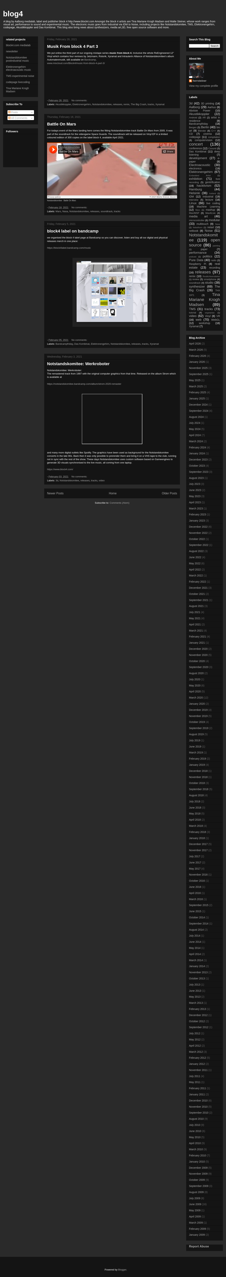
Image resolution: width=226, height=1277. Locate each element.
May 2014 (194, 947)
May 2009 (194, 1210)
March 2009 (196, 1222)
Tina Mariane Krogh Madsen (204, 299)
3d (57, 480)
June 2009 (195, 1204)
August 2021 (196, 606)
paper (204, 249)
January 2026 (197, 361)
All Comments (17, 118)
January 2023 (197, 520)
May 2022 (194, 563)
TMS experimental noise (20, 75)
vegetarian (210, 313)
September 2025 (198, 374)
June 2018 (195, 807)
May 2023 (194, 496)
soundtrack (107, 211)
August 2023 (196, 477)
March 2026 (196, 349)
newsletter (12, 51)
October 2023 (197, 465)
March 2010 (196, 1149)
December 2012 (198, 1015)
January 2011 (197, 1094)
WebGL (215, 319)
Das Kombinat (82, 343)
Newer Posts (55, 493)
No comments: (80, 100)
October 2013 (197, 978)
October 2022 (197, 539)
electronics (195, 168)
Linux (192, 203)
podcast (192, 257)
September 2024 (198, 410)
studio (209, 282)
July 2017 (194, 856)
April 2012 (195, 1045)
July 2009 (194, 1198)
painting (216, 246)
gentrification (212, 182)
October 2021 (197, 593)
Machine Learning (208, 206)
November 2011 (198, 1070)
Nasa (65, 211)
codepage (195, 136)
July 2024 (194, 422)
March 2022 (196, 575)
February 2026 (197, 355)
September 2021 (198, 600)
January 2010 (197, 1161)
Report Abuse (199, 1246)
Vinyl (207, 316)
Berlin (205, 127)
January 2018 (197, 838)
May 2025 (194, 380)
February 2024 (197, 447)
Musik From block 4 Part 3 (72, 46)
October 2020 (197, 661)
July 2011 (194, 1076)
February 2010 (197, 1155)
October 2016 (197, 880)
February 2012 (197, 1057)
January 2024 (197, 453)
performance (198, 252)
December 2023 (198, 459)
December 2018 (198, 770)
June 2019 (195, 746)
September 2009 (198, 1185)
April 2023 (195, 502)
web (198, 319)
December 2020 (198, 648)
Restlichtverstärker (211, 276)
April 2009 (195, 1216)
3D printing (207, 103)
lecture (209, 199)
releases (117, 104)
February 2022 (197, 581)
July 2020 (194, 679)
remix (126, 104)
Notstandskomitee (102, 104)
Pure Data (196, 260)
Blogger (122, 1269)
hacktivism (204, 185)
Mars (58, 211)
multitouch (202, 223)
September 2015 (198, 905)
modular (214, 220)
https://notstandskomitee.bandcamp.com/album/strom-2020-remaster (84, 383)
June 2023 (195, 490)
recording (214, 267)
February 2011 (197, 1088)
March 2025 (196, 386)
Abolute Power (199, 110)
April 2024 (195, 435)
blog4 (13, 14)
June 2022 (195, 557)
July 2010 (194, 1124)
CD (191, 133)
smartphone (210, 279)
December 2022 (198, 526)
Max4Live (210, 213)
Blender (202, 131)
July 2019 (194, 740)
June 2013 (195, 990)
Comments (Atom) (119, 502)
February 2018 (197, 831)
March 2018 (196, 825)
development (198, 158)
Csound (212, 148)
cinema (207, 133)
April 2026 (195, 343)
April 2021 (195, 624)
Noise (209, 230)
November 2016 (198, 874)
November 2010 (198, 1106)
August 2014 (196, 929)
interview (193, 200)
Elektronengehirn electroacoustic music (18, 68)
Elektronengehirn (81, 104)
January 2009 (197, 1234)
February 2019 (197, 758)
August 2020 (196, 673)
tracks (151, 104)
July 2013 (194, 984)
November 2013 (198, 972)
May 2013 (194, 996)
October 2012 (197, 1021)
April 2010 (195, 1143)
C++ (213, 131)
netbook (193, 230)
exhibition (195, 179)
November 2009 (198, 1173)
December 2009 (198, 1167)
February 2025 (197, 392)
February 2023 (197, 514)
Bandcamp (90, 59)
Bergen (193, 127)
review (195, 279)
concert (196, 144)
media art (198, 216)
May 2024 (194, 429)
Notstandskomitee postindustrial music (17, 59)
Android (193, 117)
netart (210, 227)
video (102, 480)
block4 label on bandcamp (72, 231)
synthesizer (197, 286)
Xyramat (159, 104)
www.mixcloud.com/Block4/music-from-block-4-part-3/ (76, 63)
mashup (210, 209)
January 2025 (197, 398)
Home (113, 493)
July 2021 (194, 612)
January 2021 (197, 642)
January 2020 (197, 703)
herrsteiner (199, 80)
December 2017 (198, 844)
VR (218, 316)
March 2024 (196, 441)
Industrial (208, 196)
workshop (204, 323)
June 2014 (195, 941)
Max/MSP (194, 213)
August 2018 (196, 795)
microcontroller (197, 220)
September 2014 (198, 923)
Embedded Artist (200, 175)
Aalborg (194, 107)
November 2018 (198, 777)
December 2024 (198, 404)
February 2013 (197, 1008)
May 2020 (194, 685)
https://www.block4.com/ (60, 469)
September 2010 (198, 1112)
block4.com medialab (18, 45)
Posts (13, 112)
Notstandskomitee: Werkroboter (78, 363)
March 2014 (196, 960)
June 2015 (195, 911)
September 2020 (198, 667)
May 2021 (194, 618)
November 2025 (198, 367)
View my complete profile (203, 85)
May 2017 (194, 868)
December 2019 (198, 709)
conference (195, 148)
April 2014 (195, 954)
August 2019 (196, 734)
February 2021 (197, 636)
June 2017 (195, 862)
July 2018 (194, 801)
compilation (214, 137)
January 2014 (197, 966)
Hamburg (195, 189)
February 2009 (197, 1228)
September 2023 (198, 471)
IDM (191, 196)
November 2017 (198, 850)
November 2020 (198, 654)
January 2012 (197, 1063)
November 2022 (198, 532)
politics (207, 256)
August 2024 (196, 416)
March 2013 (196, 1002)
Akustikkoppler (63, 104)
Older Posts (169, 493)
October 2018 (197, 783)
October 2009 (197, 1179)
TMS (192, 309)
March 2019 (196, 752)
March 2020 (196, 697)
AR (204, 117)
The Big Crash (138, 104)
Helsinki (194, 193)
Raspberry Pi (197, 263)
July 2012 (194, 1033)
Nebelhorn (197, 227)
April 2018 (195, 819)
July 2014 (194, 935)
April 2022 (195, 569)
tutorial (192, 312)
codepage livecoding (18, 82)
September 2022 (198, 544)
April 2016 (195, 893)
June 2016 (195, 886)
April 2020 (195, 691)
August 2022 (196, 551)
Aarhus (212, 107)
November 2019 (198, 716)
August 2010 (196, 1118)
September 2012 (198, 1027)
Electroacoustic (199, 165)
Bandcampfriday (64, 343)
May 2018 (194, 813)
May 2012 (194, 1039)
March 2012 (196, 1051)
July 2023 (194, 483)
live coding (213, 203)
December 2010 (198, 1100)
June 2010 (195, 1131)
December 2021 (198, 587)
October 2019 (197, 721)
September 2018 (198, 789)
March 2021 (196, 630)
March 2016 (196, 899)
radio (213, 260)
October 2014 (197, 917)
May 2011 (194, 1082)
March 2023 (196, 508)
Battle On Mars (61, 124)
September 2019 (198, 728)
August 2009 (196, 1192)
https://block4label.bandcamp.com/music (69, 247)
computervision (203, 140)
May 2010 (194, 1137)
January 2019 (197, 764)
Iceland (212, 193)
